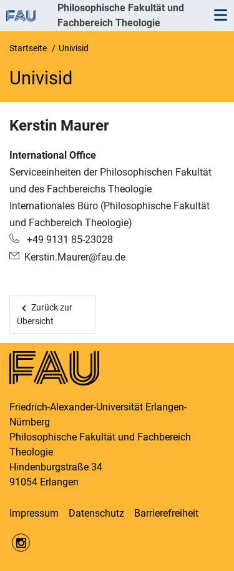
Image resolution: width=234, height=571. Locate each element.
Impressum (34, 513)
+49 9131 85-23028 (68, 240)
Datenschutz (96, 513)
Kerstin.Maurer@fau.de (74, 257)
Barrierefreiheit (166, 513)
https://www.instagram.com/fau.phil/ (21, 543)
